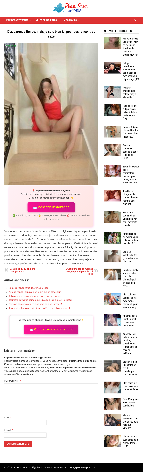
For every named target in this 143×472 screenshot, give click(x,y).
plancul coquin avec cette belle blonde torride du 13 (130, 441)
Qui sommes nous (53, 467)
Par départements (17, 20)
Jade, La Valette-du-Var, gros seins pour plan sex (130, 256)
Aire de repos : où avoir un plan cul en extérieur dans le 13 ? (131, 238)
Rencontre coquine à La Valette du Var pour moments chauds (130, 219)
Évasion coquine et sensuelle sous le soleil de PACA (130, 151)
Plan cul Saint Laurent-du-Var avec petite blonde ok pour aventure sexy (130, 301)
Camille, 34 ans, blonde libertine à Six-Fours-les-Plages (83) (130, 132)
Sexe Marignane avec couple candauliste (131, 402)
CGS (16, 467)
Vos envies (70, 20)
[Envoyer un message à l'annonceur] (51, 114)
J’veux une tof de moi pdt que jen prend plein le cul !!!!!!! (79, 271)
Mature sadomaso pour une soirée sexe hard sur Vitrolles (130, 421)
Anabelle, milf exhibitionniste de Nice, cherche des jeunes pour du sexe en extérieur (130, 344)
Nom (7, 417)
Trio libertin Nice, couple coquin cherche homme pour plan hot (130, 197)
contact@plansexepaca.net (80, 467)
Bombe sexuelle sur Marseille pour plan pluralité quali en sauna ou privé (130, 278)
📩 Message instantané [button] (51, 207)
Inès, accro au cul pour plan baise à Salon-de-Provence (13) (130, 112)
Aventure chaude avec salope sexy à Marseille (129, 92)
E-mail (8, 430)
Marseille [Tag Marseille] (54, 219)
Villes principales (46, 20)
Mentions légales (31, 467)
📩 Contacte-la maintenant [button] (51, 329)
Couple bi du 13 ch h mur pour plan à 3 (23, 270)
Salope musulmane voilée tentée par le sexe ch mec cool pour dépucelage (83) (131, 71)
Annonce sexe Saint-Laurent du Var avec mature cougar (130, 320)
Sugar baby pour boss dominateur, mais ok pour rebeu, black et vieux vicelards (131, 174)
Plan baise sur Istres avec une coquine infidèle (130, 386)
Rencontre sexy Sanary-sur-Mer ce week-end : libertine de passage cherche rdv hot (130, 46)
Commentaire (12, 380)
